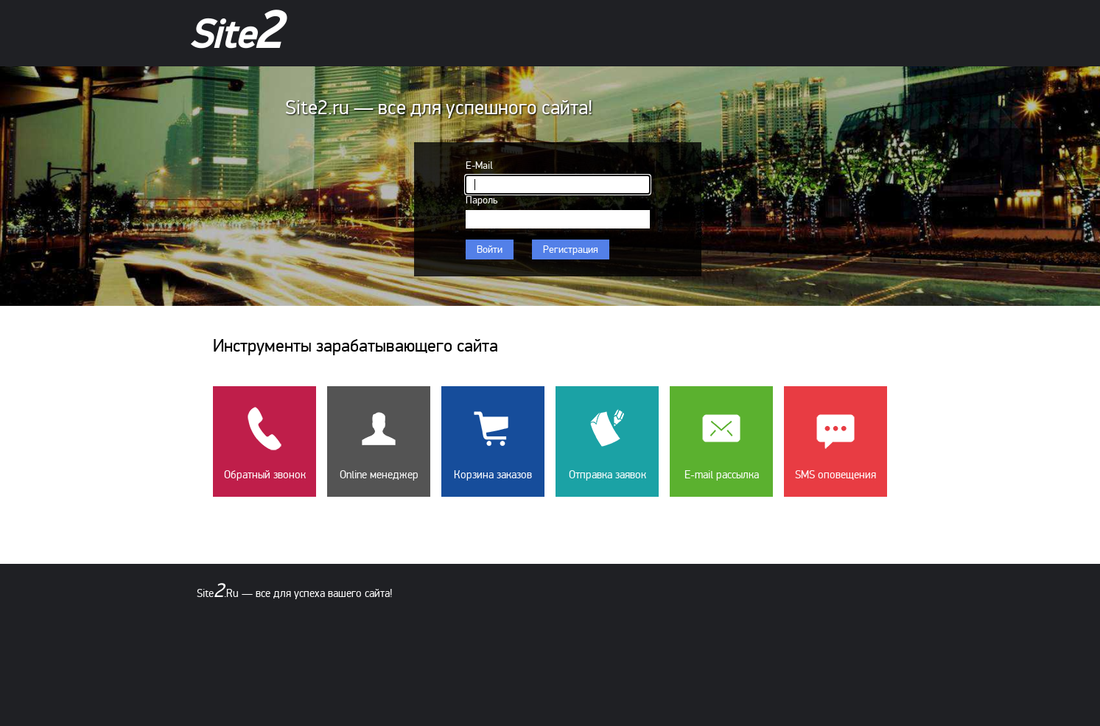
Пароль (481, 200)
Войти (489, 249)
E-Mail (479, 165)
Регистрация (570, 249)
